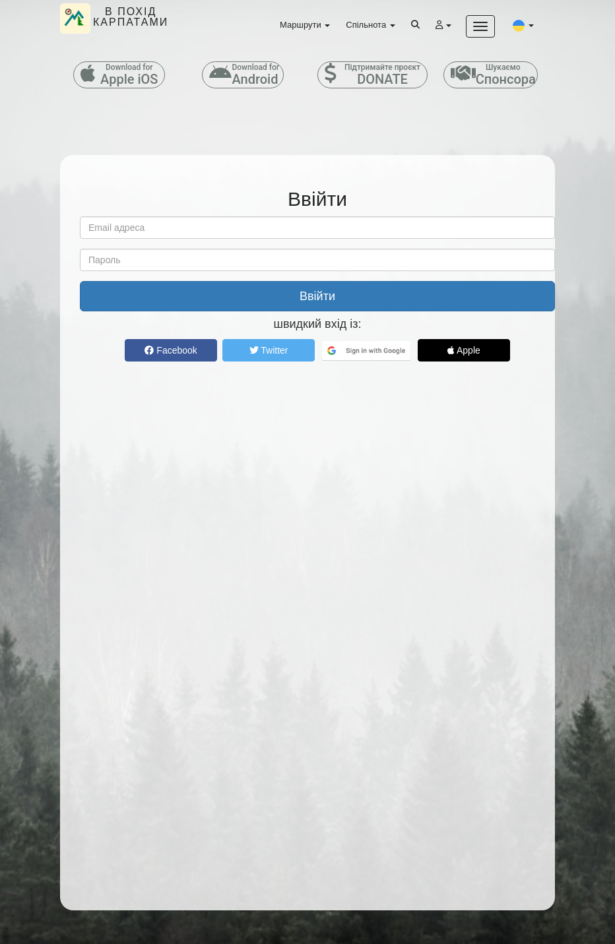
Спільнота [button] (370, 25)
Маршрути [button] (305, 25)
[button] (523, 25)
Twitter (268, 350)
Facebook (171, 350)
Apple (463, 350)
